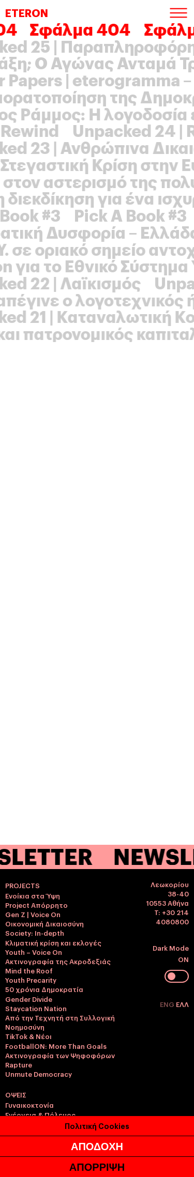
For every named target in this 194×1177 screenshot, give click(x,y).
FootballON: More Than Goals (56, 1045)
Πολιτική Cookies (97, 1165)
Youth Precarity (30, 979)
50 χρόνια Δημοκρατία (44, 989)
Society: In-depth (34, 932)
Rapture (18, 1064)
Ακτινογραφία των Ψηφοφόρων (60, 1055)
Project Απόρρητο (36, 904)
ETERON (26, 12)
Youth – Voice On (33, 951)
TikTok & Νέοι (28, 1036)
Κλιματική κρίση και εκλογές (53, 942)
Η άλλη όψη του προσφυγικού (56, 1151)
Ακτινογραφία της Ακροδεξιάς (58, 961)
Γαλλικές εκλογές (35, 1123)
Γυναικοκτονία (29, 1104)
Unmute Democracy (38, 1073)
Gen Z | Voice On (33, 914)
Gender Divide (28, 998)
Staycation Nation (36, 1008)
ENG (168, 1004)
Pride (13, 1133)
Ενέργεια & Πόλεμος (40, 1114)
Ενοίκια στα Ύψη (32, 895)
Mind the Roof (29, 970)
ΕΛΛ (182, 1004)
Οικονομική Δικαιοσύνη (44, 923)
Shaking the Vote (34, 1142)
